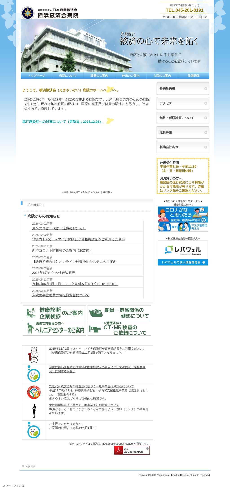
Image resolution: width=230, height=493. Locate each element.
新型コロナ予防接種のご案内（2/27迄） (62, 250)
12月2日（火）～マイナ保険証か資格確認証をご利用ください (78, 239)
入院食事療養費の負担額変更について (60, 295)
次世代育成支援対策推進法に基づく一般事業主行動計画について (91, 386)
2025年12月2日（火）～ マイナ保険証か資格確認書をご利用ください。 (97, 348)
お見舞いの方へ (171, 178)
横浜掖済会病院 (66, 13)
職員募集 (165, 132)
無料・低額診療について (176, 118)
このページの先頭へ (29, 466)
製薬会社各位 (168, 147)
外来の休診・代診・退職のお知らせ (59, 228)
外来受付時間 (169, 162)
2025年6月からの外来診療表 (53, 272)
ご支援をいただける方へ (65, 423)
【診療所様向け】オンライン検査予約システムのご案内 (74, 261)
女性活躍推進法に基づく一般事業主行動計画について (84, 405)
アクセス (165, 103)
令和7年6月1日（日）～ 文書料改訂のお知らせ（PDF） (75, 284)
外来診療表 (167, 88)
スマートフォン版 (13, 485)
